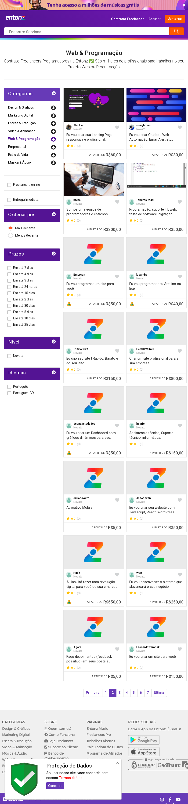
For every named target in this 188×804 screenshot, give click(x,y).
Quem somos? (57, 729)
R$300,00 (104, 229)
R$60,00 (105, 154)
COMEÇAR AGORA (93, 5)
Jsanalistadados (84, 423)
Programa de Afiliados (104, 753)
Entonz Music (97, 729)
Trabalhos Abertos (101, 741)
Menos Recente (23, 235)
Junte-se (175, 19)
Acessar (154, 19)
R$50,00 (168, 229)
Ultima (159, 692)
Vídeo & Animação (21, 131)
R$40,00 (168, 303)
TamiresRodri (145, 200)
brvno (77, 200)
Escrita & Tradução (22, 123)
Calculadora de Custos (105, 747)
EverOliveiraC (145, 349)
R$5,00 (106, 527)
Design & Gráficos (21, 107)
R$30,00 (168, 154)
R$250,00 (167, 601)
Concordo (55, 786)
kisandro (142, 274)
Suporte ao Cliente (61, 747)
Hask (76, 572)
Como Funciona (59, 735)
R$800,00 (167, 378)
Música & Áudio (19, 162)
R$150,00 (104, 378)
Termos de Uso (71, 778)
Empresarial (17, 147)
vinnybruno (143, 125)
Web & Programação (24, 139)
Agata (77, 647)
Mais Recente (21, 228)
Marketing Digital (20, 115)
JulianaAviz (81, 498)
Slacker (78, 125)
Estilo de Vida (18, 155)
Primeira (93, 692)
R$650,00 (104, 601)
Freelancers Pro (99, 735)
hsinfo (140, 423)
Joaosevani (144, 498)
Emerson (79, 274)
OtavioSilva (80, 349)
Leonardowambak (147, 647)
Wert (139, 572)
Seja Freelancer (58, 741)
